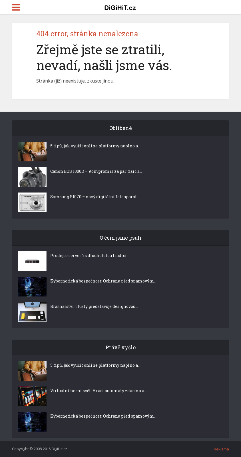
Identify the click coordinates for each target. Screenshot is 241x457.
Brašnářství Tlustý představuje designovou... (94, 306)
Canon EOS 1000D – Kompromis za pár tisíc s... (96, 171)
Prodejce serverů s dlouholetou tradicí (88, 255)
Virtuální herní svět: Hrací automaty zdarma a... (98, 390)
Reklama (221, 449)
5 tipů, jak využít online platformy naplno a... (95, 146)
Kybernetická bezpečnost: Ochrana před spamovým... (103, 281)
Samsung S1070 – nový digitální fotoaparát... (94, 196)
